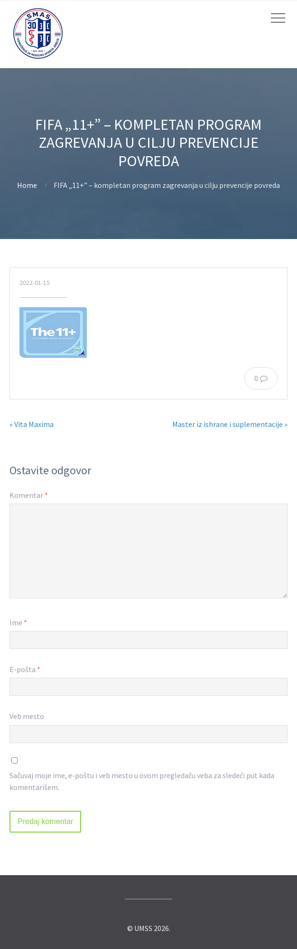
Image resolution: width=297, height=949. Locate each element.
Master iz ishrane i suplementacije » (230, 424)
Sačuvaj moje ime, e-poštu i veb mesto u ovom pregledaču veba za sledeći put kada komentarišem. (141, 781)
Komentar (28, 495)
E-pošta (24, 669)
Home (27, 185)
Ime (18, 622)
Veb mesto (26, 716)
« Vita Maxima (31, 424)
